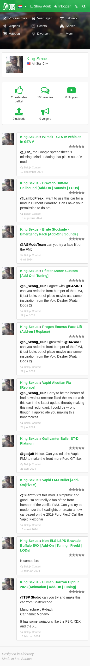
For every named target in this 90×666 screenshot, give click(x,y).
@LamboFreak (31, 198)
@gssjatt (27, 454)
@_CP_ (26, 152)
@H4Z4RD (74, 286)
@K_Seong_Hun (33, 286)
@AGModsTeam (33, 244)
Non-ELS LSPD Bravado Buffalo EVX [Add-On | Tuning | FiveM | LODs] (51, 545)
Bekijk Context (30, 167)
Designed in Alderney (18, 654)
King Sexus (37, 58)
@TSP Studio (30, 597)
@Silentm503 (30, 495)
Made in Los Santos (17, 659)
